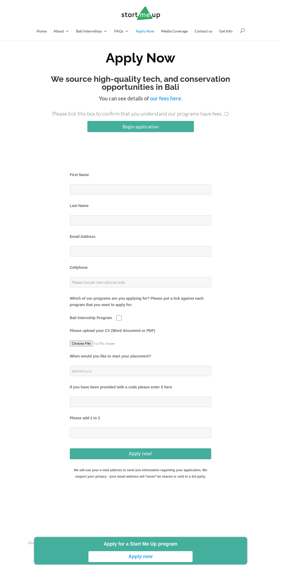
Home (41, 31)
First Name (79, 175)
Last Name (79, 206)
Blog (32, 542)
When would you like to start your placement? (110, 356)
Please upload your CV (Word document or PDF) (112, 330)
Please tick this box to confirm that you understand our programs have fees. (137, 113)
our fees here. (166, 98)
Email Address (83, 236)
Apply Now (145, 31)
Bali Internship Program (91, 318)
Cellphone (79, 267)
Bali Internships (89, 31)
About (59, 31)
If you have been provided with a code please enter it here (121, 387)
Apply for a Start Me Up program (140, 544)
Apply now (140, 556)
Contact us (203, 31)
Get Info (226, 31)
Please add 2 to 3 (85, 418)
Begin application (141, 126)
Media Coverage (174, 31)
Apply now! (140, 453)
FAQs (118, 31)
